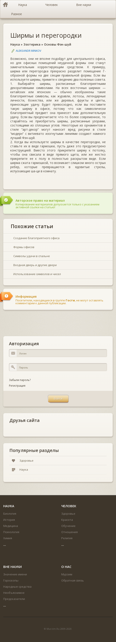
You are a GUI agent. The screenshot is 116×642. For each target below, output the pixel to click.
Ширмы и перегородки (46, 35)
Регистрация (17, 386)
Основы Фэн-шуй (57, 44)
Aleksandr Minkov (28, 51)
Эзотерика (31, 44)
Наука (15, 44)
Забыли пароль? (20, 380)
